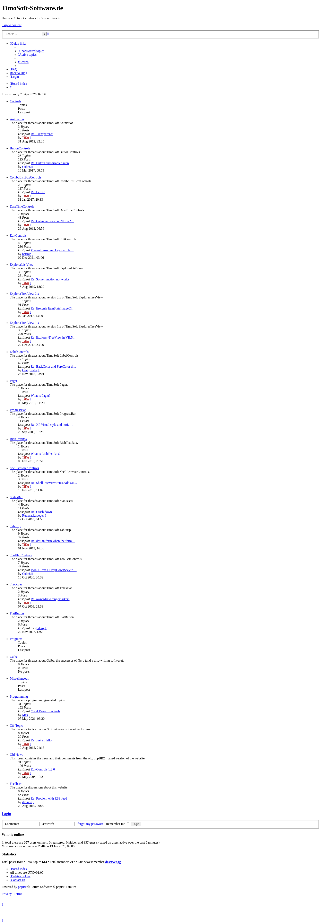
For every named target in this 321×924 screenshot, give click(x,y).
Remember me (117, 824)
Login (6, 814)
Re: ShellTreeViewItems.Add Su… (54, 483)
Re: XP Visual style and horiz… (52, 424)
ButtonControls (20, 148)
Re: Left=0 (38, 192)
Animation (17, 119)
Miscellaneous (19, 678)
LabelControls (19, 352)
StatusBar (16, 497)
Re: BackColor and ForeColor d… (53, 366)
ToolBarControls (21, 555)
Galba (14, 657)
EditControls (18, 235)
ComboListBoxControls (25, 177)
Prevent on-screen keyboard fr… (52, 250)
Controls (15, 101)
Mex (25, 715)
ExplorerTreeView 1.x (24, 322)
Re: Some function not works (50, 279)
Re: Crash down (41, 512)
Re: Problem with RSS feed (49, 798)
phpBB (22, 887)
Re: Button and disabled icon (50, 163)
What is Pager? (41, 395)
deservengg (113, 862)
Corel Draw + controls (45, 711)
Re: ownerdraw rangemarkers (50, 599)
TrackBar (16, 584)
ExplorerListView (21, 264)
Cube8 (26, 166)
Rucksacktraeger (33, 515)
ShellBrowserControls (24, 468)
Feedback (16, 783)
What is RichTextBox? (46, 453)
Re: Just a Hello (41, 740)
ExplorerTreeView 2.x (24, 293)
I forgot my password (90, 824)
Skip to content (11, 25)
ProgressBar (18, 410)
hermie (26, 254)
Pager (13, 381)
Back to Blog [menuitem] (18, 73)
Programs (16, 638)
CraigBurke (29, 370)
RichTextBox (18, 439)
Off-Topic (16, 725)
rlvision (27, 802)
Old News (16, 754)
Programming (19, 696)
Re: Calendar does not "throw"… (52, 221)
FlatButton (17, 613)
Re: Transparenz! (42, 134)
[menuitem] (31, 51)
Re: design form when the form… (53, 541)
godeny (39, 628)
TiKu (25, 137)
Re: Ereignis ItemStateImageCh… (53, 308)
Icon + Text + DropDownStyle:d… (54, 570)
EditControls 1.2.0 (43, 769)
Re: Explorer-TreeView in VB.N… (54, 337)
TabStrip (15, 526)
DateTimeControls (22, 206)
